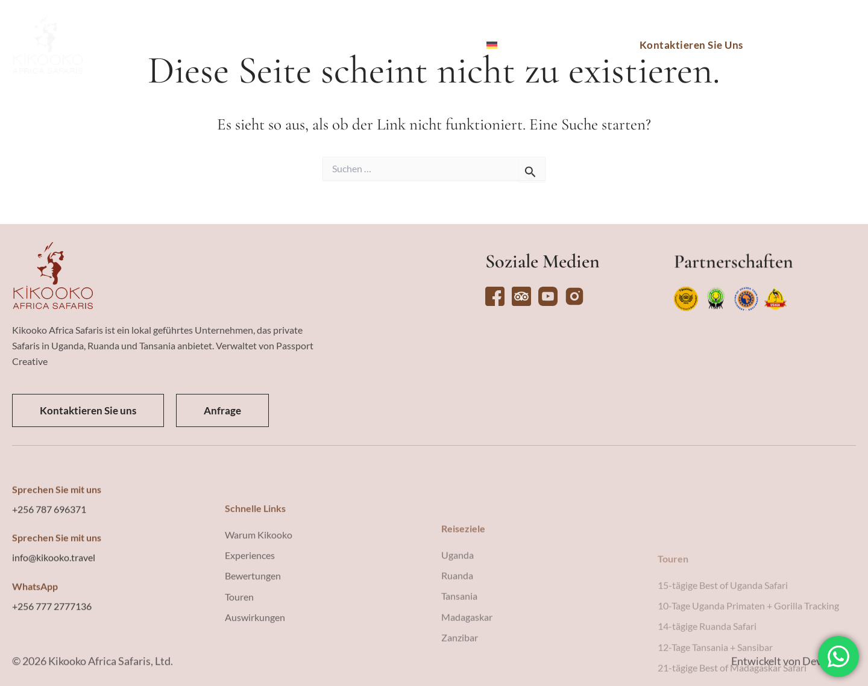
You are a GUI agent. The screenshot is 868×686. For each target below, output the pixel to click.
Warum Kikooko (426, 45)
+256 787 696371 (49, 576)
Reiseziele (204, 45)
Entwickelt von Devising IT (793, 669)
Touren (267, 45)
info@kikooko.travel (53, 624)
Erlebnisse (332, 45)
